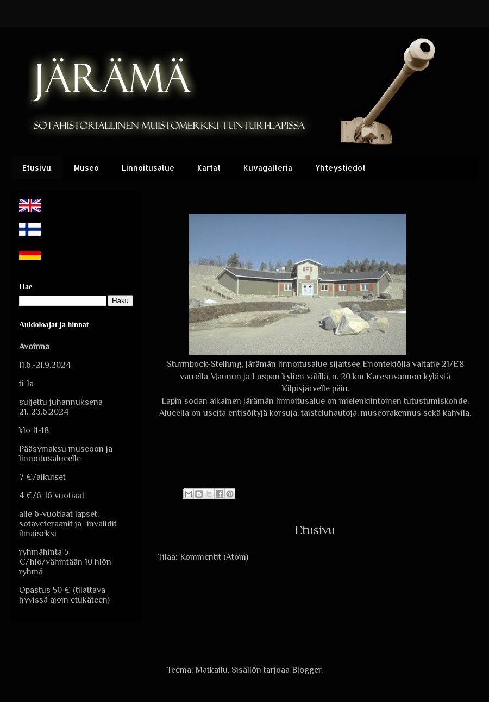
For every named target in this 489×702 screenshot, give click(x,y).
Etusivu (36, 167)
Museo (86, 167)
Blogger (306, 670)
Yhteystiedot (340, 167)
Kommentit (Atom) (214, 557)
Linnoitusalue (148, 167)
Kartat (209, 167)
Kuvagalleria (267, 167)
